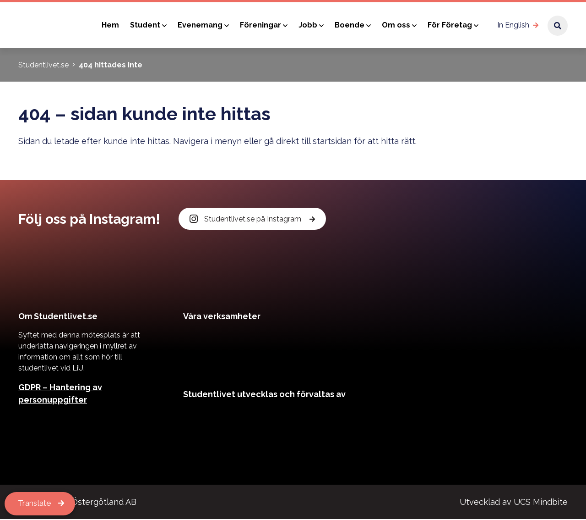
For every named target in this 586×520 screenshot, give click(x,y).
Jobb (307, 25)
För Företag (450, 25)
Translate (36, 504)
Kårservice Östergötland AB (81, 503)
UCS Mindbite (541, 503)
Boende (349, 25)
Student (145, 25)
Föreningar (260, 25)
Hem (110, 25)
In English (513, 25)
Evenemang (200, 25)
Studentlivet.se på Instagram (246, 219)
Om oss (396, 25)
